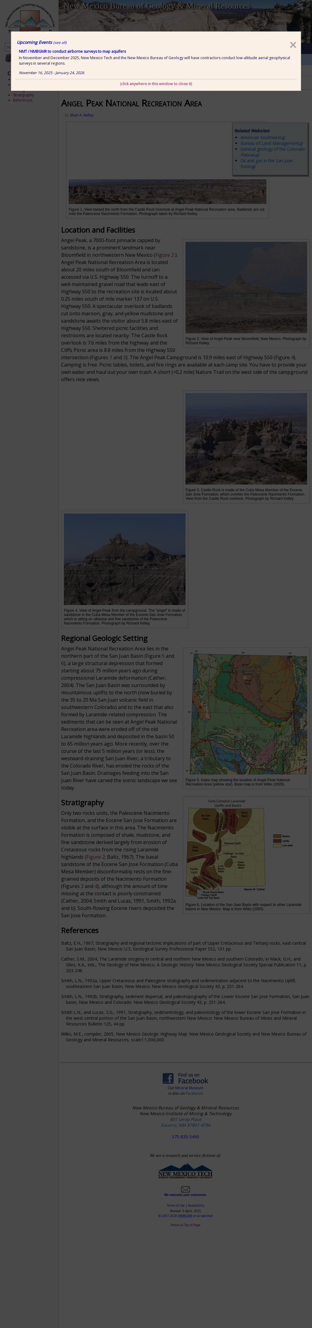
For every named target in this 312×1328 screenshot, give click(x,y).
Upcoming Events (42, 42)
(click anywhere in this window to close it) (156, 83)
